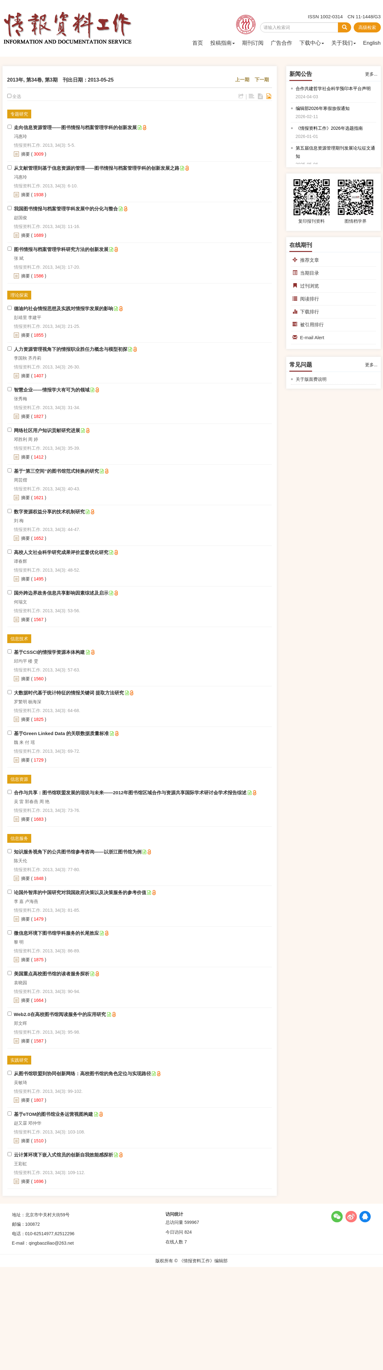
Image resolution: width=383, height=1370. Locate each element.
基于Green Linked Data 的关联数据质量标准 (61, 733)
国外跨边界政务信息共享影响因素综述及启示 (61, 593)
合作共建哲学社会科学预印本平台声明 (333, 88)
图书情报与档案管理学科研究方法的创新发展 (61, 249)
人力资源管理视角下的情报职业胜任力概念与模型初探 (70, 349)
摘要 (25, 154)
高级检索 (367, 27)
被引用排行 (308, 324)
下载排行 (306, 311)
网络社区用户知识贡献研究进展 (47, 430)
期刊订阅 (253, 43)
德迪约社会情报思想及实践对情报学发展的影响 (63, 308)
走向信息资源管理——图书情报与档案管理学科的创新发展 (75, 127)
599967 (191, 1222)
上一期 (242, 79)
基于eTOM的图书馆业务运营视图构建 (53, 1114)
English (372, 43)
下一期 (262, 79)
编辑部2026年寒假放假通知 (323, 108)
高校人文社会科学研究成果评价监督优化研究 (61, 552)
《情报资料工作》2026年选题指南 (329, 128)
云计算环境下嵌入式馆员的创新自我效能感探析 (63, 1154)
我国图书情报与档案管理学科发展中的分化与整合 (66, 208)
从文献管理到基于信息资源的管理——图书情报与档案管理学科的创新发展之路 (96, 168)
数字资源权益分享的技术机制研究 (49, 511)
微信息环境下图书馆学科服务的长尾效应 (56, 933)
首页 (197, 43)
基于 (49, 652)
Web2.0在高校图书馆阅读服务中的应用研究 (60, 1014)
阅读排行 (306, 298)
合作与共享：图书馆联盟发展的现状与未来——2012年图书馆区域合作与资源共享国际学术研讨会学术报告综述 (130, 792)
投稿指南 (222, 43)
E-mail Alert (308, 337)
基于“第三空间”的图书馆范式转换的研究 (56, 471)
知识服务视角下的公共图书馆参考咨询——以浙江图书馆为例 (78, 851)
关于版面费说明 (311, 379)
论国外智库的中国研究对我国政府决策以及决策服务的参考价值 (80, 892)
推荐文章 (306, 260)
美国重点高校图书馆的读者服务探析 (52, 973)
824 (188, 1232)
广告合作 (281, 43)
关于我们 (343, 43)
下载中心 (311, 43)
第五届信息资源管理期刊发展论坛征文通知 (335, 152)
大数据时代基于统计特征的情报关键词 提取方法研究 (69, 692)
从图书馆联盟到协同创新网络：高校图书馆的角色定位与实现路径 (82, 1073)
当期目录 (306, 273)
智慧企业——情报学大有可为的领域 (52, 389)
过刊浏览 (306, 285)
